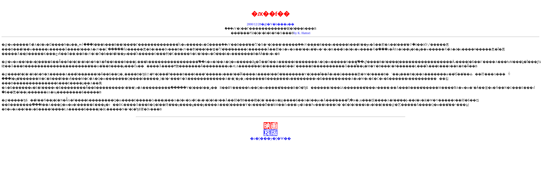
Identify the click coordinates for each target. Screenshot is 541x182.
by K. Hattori (302, 33)
